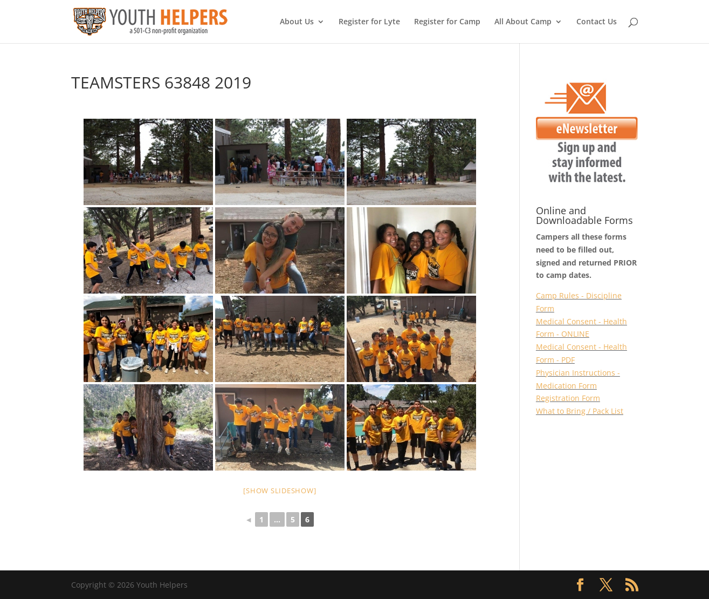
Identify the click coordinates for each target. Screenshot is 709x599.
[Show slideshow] (279, 490)
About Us (297, 22)
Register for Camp (447, 22)
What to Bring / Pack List (579, 411)
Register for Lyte (369, 22)
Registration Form (568, 398)
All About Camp (523, 22)
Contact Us (596, 22)
